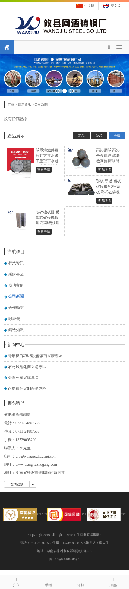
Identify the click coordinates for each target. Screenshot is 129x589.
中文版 (89, 6)
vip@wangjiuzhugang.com (35, 456)
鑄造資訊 (24, 104)
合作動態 (16, 308)
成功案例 (16, 285)
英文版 (116, 6)
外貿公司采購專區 (23, 378)
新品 (81, 136)
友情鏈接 (17, 484)
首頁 (11, 104)
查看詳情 (43, 170)
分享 (16, 581)
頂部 (113, 581)
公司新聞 (41, 104)
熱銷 (99, 136)
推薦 (117, 136)
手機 (48, 581)
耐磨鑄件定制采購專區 (27, 389)
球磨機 (14, 319)
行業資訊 (16, 263)
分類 (81, 581)
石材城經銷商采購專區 (27, 367)
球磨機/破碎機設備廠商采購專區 (35, 356)
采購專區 (16, 274)
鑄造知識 (16, 330)
